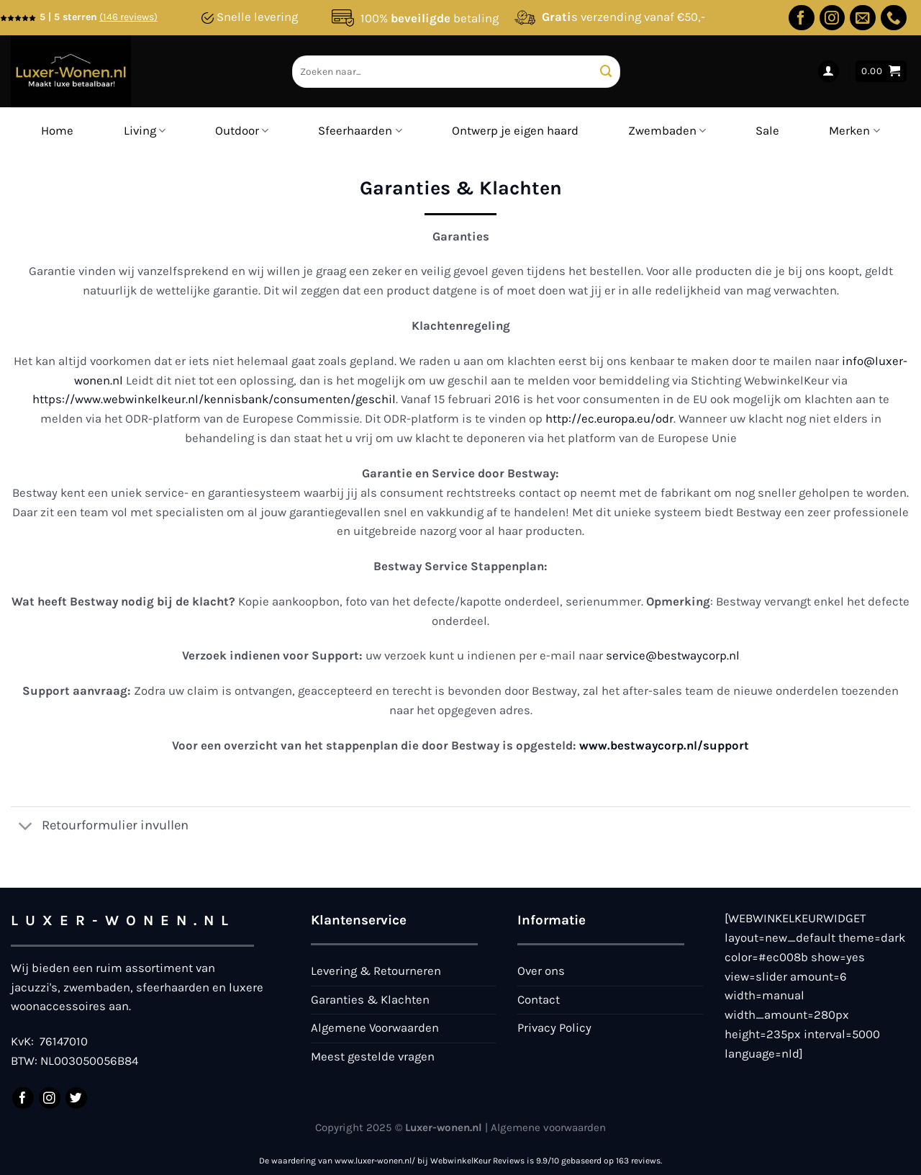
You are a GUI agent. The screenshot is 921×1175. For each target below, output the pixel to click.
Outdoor (241, 131)
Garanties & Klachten (370, 1000)
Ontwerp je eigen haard (515, 131)
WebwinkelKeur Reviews (477, 1161)
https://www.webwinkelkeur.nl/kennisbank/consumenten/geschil (214, 399)
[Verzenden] (607, 71)
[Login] (829, 70)
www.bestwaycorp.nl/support (664, 745)
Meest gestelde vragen (373, 1056)
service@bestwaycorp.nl (673, 655)
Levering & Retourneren (376, 971)
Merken (854, 131)
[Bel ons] (894, 18)
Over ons (541, 971)
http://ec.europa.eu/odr (609, 419)
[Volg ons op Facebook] (802, 18)
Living (144, 131)
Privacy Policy (554, 1028)
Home (57, 131)
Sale (767, 131)
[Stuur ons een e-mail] (863, 18)
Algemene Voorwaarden (375, 1028)
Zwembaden (667, 131)
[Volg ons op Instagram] (832, 18)
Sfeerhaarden (359, 131)
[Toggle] (25, 827)
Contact (538, 1000)
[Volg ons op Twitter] (76, 1098)
